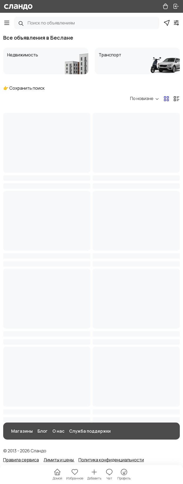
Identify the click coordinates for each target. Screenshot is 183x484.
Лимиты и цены (59, 460)
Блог (43, 431)
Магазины (22, 431)
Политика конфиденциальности (111, 460)
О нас (58, 431)
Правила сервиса (21, 460)
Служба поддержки (90, 431)
